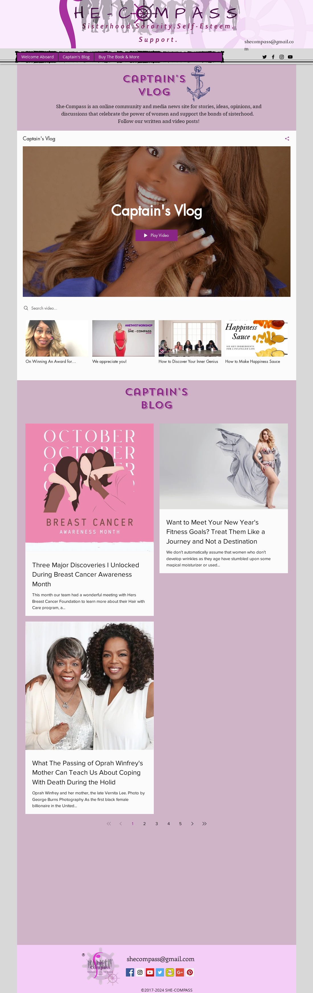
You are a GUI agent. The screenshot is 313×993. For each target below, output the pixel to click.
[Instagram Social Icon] (140, 972)
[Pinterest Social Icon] (190, 972)
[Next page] (192, 824)
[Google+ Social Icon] (180, 972)
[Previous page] (121, 824)
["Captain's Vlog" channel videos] (156, 345)
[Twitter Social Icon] (160, 972)
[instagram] (282, 57)
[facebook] (273, 57)
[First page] (109, 824)
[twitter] (264, 57)
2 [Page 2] (144, 823)
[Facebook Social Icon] (130, 972)
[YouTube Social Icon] (150, 972)
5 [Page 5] (180, 823)
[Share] (285, 138)
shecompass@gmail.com (161, 958)
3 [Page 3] (157, 823)
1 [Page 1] (132, 823)
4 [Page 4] (168, 823)
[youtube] (290, 57)
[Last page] (204, 824)
